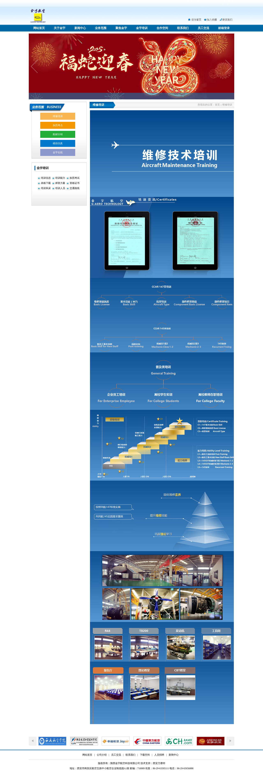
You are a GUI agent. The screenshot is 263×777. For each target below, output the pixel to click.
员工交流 (203, 28)
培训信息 (46, 178)
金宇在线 (58, 152)
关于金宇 (59, 28)
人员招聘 (159, 754)
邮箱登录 (224, 28)
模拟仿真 (58, 143)
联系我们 (183, 28)
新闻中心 (80, 28)
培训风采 (46, 188)
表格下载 (46, 183)
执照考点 (58, 125)
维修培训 (58, 116)
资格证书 (75, 183)
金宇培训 (142, 28)
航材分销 (58, 134)
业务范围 (100, 28)
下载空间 (145, 754)
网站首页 (39, 28)
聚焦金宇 (121, 28)
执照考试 (75, 178)
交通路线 (75, 188)
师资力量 (60, 183)
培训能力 (60, 178)
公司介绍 (102, 754)
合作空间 (162, 28)
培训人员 (60, 188)
